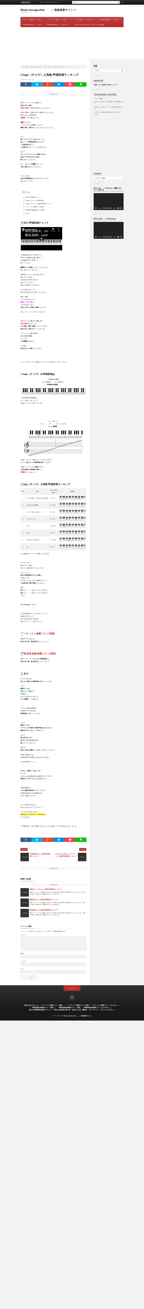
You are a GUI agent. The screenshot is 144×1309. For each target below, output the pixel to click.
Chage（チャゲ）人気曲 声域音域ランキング (37, 204)
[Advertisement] (72, 45)
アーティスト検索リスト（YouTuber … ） (83, 19)
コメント (23, 934)
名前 (22, 953)
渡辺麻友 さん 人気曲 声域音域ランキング (44, 910)
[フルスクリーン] (121, 208)
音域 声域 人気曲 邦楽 (28, 79)
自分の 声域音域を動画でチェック (40, 1010)
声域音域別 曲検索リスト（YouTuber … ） (58, 24)
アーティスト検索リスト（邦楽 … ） (33, 19)
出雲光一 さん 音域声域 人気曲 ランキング (52, 2)
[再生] (96, 208)
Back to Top (72, 988)
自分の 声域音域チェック (31, 197)
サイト (22, 969)
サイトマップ (93, 1010)
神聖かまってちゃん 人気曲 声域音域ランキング (46, 889)
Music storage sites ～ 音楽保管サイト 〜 (48, 9)
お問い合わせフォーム (31, 1005)
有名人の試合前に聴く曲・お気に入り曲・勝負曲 (89, 24)
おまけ (26, 213)
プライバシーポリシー (107, 1010)
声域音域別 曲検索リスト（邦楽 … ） (110, 19)
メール (23, 961)
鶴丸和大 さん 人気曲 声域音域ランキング (44, 899)
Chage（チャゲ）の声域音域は (33, 200)
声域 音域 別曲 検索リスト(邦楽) (33, 210)
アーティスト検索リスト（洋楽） (57, 19)
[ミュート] (118, 208)
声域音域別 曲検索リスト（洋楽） (32, 24)
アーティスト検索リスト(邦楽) (33, 207)
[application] (109, 201)
